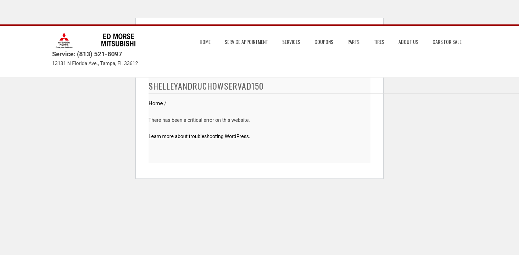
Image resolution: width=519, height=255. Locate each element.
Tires (379, 41)
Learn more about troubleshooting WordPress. (199, 136)
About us (408, 41)
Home (205, 41)
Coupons (323, 41)
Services (291, 41)
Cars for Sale (447, 41)
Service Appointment (246, 41)
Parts (353, 41)
